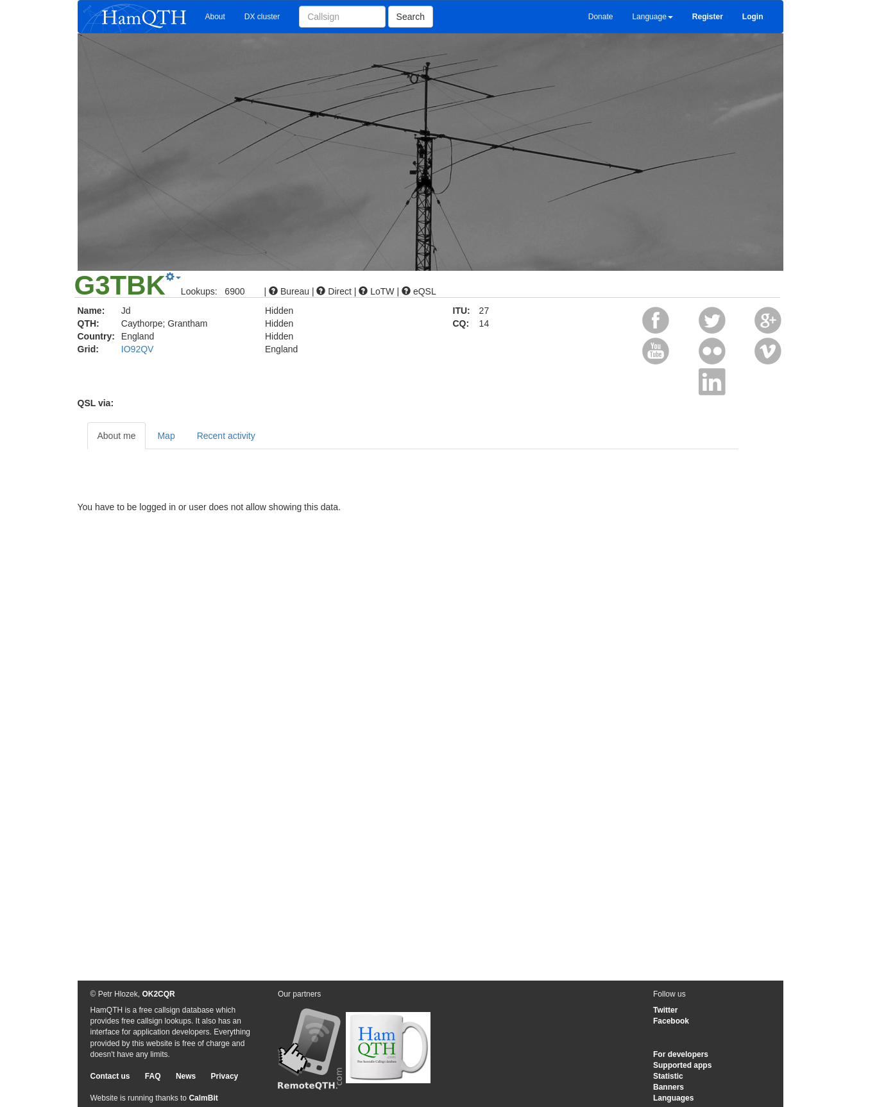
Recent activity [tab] (226, 436)
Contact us (110, 1076)
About (215, 16)
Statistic (668, 1076)
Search (410, 17)
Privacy (225, 1076)
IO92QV (137, 349)
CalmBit (203, 1098)
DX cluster (262, 16)
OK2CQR (158, 994)
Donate (600, 16)
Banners (668, 1087)
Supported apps (682, 1065)
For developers (680, 1054)
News (186, 1076)
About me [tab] (117, 436)
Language (652, 16)
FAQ (153, 1076)
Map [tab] (166, 436)
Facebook (671, 1021)
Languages (673, 1098)
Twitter (665, 1010)
